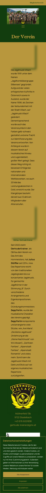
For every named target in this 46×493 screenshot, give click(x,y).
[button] (10, 16)
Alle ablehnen (23, 488)
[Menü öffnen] (23, 26)
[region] (23, 16)
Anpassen (23, 481)
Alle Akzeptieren (23, 474)
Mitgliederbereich (36, 3)
